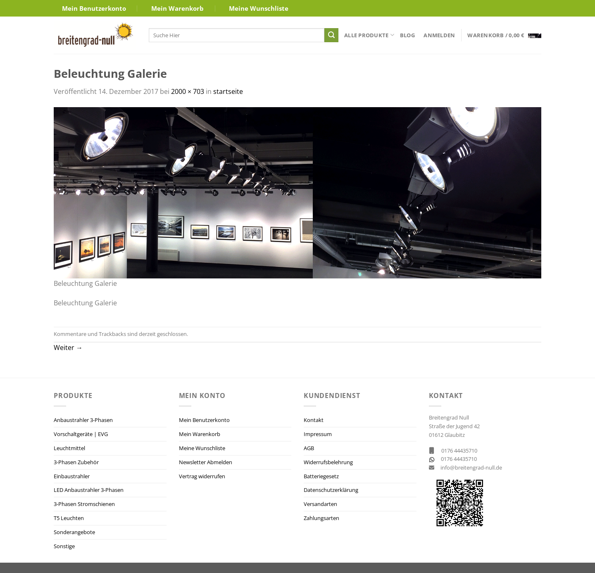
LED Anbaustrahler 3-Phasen (89, 490)
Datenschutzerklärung (331, 490)
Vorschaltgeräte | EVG (81, 434)
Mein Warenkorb (177, 8)
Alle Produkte (369, 35)
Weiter (68, 347)
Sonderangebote (74, 532)
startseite (228, 91)
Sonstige (64, 546)
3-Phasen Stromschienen (84, 504)
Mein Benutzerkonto (94, 8)
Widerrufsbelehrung (328, 462)
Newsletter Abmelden (205, 462)
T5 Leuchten (69, 518)
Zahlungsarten (321, 518)
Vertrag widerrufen (202, 476)
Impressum (318, 434)
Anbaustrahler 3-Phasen (83, 420)
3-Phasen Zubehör (76, 462)
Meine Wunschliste (258, 8)
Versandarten (320, 504)
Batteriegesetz (321, 476)
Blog (407, 35)
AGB (309, 448)
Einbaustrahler (72, 476)
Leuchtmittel (69, 448)
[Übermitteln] (331, 35)
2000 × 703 (187, 91)
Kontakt (314, 420)
